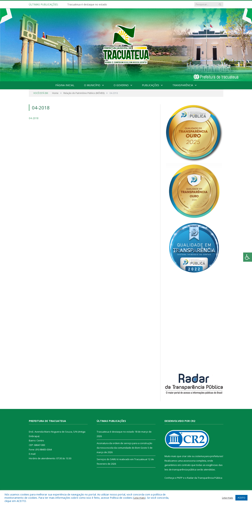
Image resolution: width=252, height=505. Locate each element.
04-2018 (33, 118)
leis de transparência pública (180, 469)
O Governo (121, 85)
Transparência (182, 85)
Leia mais (139, 497)
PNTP (180, 477)
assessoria (189, 460)
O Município (92, 85)
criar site (186, 456)
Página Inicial (64, 85)
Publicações (150, 85)
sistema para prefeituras (209, 456)
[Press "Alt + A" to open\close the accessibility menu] (247, 257)
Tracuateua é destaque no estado (87, 4)
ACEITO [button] (241, 497)
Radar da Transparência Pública (204, 477)
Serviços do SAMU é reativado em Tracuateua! (122, 459)
